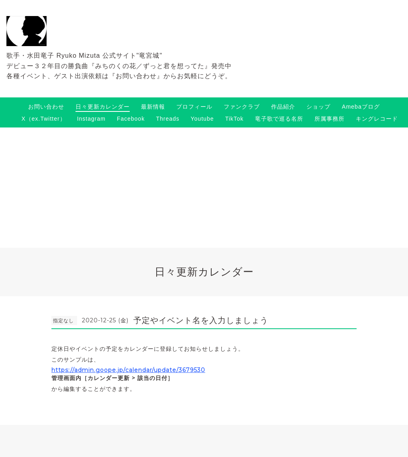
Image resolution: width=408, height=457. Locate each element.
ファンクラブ (242, 106)
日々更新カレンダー (102, 106)
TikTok (234, 118)
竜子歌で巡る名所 (279, 118)
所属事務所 (329, 118)
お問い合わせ (46, 106)
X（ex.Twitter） (43, 118)
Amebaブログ (360, 106)
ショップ (318, 106)
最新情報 (153, 106)
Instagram (91, 118)
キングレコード (377, 118)
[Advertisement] (204, 187)
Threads (167, 118)
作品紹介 (283, 106)
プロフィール (194, 106)
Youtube (202, 118)
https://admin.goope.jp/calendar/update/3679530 (128, 370)
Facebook (131, 118)
